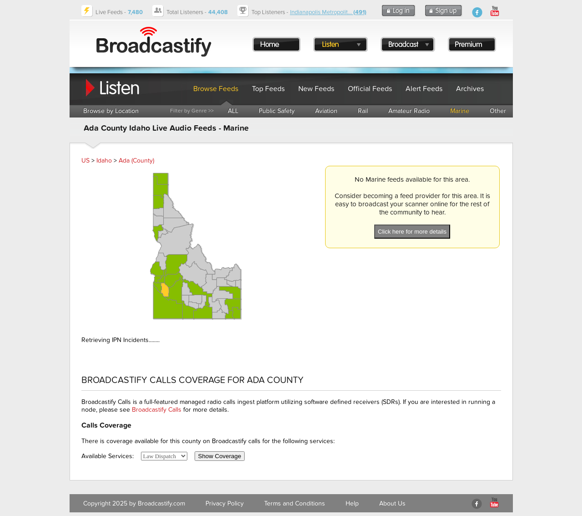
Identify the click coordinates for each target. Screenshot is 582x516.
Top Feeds (268, 88)
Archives (470, 88)
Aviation (326, 111)
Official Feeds (370, 88)
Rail (363, 111)
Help (352, 503)
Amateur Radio (409, 111)
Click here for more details (412, 231)
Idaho (104, 160)
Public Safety (277, 111)
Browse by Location (111, 111)
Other (498, 111)
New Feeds (316, 88)
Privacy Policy (225, 503)
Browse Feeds (215, 88)
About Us (392, 503)
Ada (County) (136, 160)
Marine (459, 111)
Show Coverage (219, 456)
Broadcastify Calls (156, 410)
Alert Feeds (424, 88)
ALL (233, 111)
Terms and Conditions (294, 503)
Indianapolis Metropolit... (328, 12)
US (85, 160)
